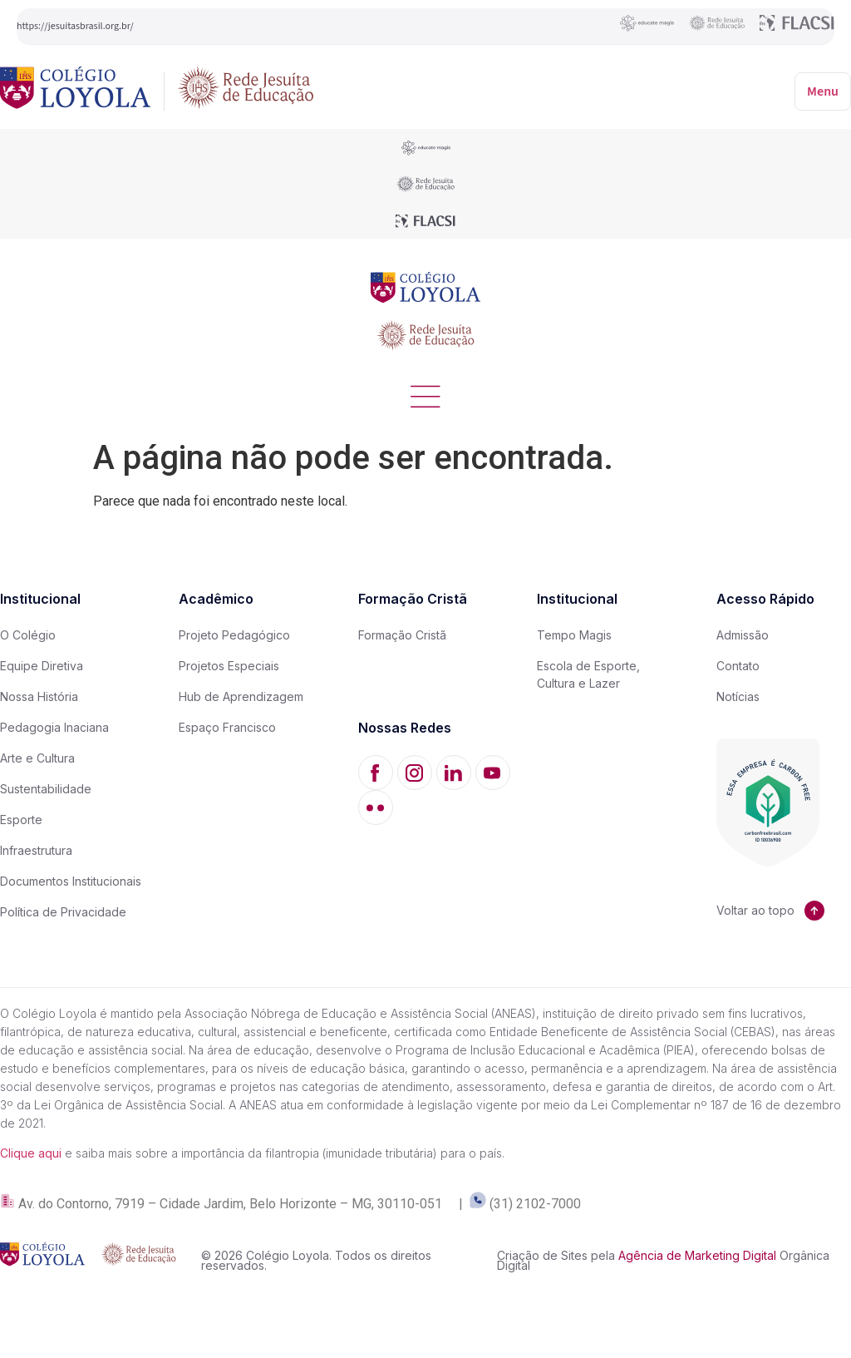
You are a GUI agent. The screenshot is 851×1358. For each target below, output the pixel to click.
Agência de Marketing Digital (697, 1256)
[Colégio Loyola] (75, 91)
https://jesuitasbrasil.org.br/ (75, 26)
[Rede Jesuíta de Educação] (246, 91)
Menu (823, 91)
